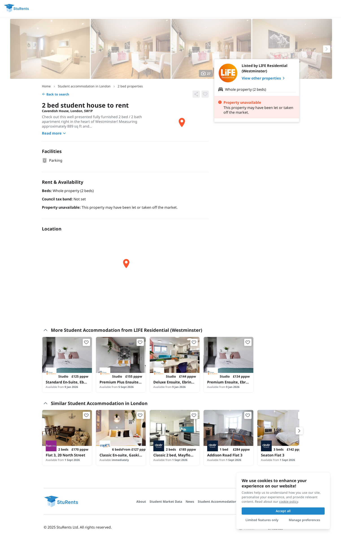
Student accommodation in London (84, 86)
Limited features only (261, 520)
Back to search (55, 94)
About (141, 501)
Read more (54, 133)
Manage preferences (304, 520)
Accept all (283, 511)
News (190, 501)
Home (46, 86)
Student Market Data (166, 501)
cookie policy (288, 501)
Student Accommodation (217, 501)
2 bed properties (130, 86)
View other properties (264, 78)
